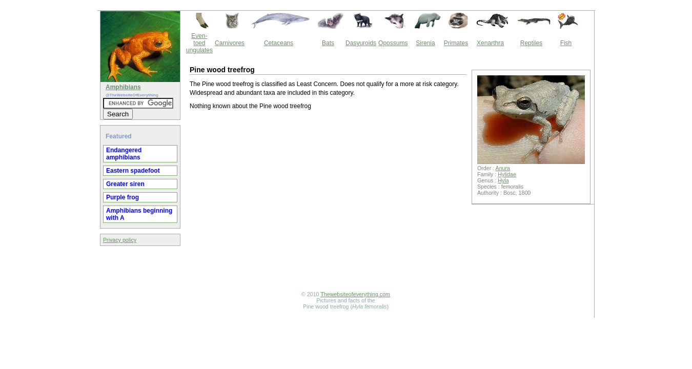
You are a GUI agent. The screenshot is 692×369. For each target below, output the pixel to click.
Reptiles (531, 43)
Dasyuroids (360, 43)
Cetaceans (278, 43)
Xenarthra (490, 43)
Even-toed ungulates (199, 43)
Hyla (503, 180)
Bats (328, 43)
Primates (456, 43)
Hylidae (507, 174)
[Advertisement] (328, 202)
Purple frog (122, 197)
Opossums (393, 43)
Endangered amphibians (123, 154)
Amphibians (123, 87)
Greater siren (125, 184)
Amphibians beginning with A (139, 214)
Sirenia (425, 43)
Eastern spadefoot (133, 170)
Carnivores (230, 43)
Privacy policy (119, 240)
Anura (503, 168)
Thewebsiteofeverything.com (355, 294)
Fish (566, 43)
